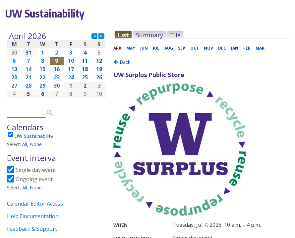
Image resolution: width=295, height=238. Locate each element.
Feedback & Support (32, 228)
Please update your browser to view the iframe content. (56, 65)
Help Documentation (33, 216)
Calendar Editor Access (35, 203)
